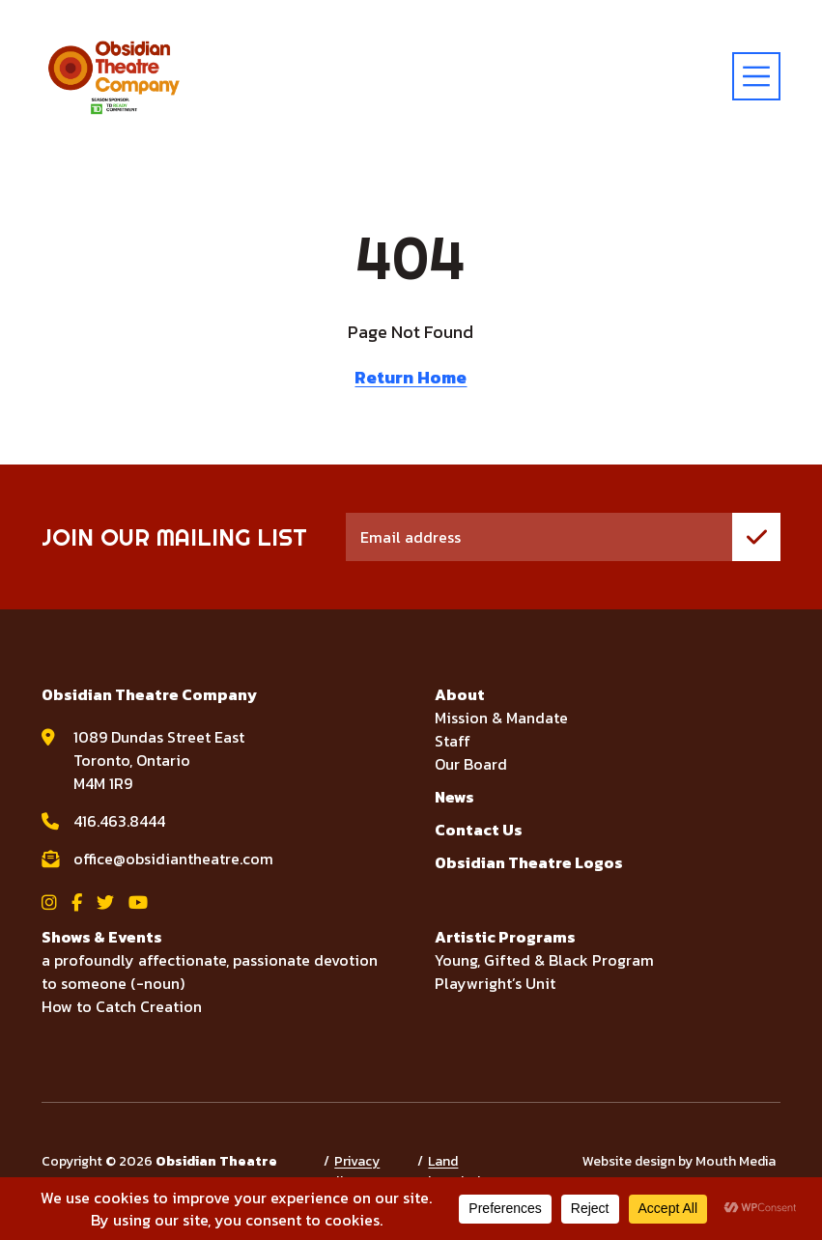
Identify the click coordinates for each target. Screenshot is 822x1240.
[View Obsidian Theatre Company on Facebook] (76, 902)
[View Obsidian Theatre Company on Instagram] (49, 902)
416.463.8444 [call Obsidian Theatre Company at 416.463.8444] (119, 820)
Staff (452, 740)
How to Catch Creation (122, 1006)
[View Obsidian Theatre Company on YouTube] (138, 902)
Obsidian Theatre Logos (529, 862)
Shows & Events (102, 936)
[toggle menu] (756, 76)
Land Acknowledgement (470, 1171)
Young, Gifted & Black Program (544, 960)
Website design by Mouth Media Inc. (679, 1171)
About (460, 694)
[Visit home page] (114, 76)
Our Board (471, 763)
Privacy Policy (349, 1171)
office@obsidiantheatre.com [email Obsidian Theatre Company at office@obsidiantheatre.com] (173, 858)
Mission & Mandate (501, 717)
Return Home (410, 377)
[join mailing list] (756, 537)
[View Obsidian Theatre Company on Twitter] (105, 902)
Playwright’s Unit (495, 983)
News (454, 796)
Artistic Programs (505, 936)
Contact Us (479, 829)
